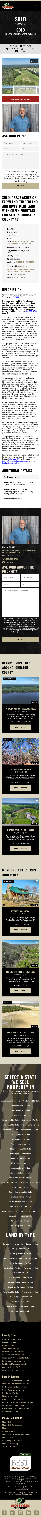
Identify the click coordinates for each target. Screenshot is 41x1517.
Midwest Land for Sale (11, 1396)
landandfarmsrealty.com (12, 463)
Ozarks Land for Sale (11, 1393)
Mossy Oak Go (8, 1437)
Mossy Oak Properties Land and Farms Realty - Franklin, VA (20, 270)
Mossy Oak (6, 1422)
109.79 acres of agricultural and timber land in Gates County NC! (20, 1032)
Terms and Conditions (14, 1487)
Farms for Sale (8, 1345)
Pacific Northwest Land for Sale (15, 1408)
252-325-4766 (18, 297)
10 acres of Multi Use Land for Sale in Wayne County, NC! (20, 830)
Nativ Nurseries (9, 1431)
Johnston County (13, 34)
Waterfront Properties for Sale (15, 1358)
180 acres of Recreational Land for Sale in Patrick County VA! (20, 972)
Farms (14, 241)
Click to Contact (19, 277)
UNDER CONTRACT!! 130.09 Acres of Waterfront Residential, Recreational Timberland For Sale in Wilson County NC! (20, 709)
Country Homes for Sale (12, 1367)
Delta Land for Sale (10, 1411)
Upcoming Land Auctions (12, 1370)
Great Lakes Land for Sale (13, 1399)
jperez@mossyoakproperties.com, (16, 461)
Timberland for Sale (10, 1348)
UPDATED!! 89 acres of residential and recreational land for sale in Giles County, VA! (20, 911)
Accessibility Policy (22, 1489)
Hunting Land (24, 241)
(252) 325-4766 (19, 274)
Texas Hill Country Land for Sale (15, 1380)
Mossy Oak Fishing (10, 1443)
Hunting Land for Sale (11, 1339)
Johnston (18, 256)
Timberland (25, 243)
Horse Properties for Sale (13, 1355)
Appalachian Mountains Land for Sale (17, 1402)
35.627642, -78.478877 (25, 262)
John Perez (23, 266)
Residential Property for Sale (14, 1364)
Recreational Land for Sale (13, 1351)
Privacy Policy (22, 182)
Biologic (5, 1428)
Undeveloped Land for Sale (13, 1361)
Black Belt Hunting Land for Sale (15, 1384)
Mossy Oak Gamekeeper (12, 1425)
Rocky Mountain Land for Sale (14, 1387)
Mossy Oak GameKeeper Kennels (16, 1434)
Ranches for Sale (9, 1342)
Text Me (7, 562)
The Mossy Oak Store (11, 1447)
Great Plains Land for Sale (13, 1390)
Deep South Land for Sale (13, 1405)
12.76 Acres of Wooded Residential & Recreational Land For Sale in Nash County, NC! (20, 769)
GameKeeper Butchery (12, 1440)
